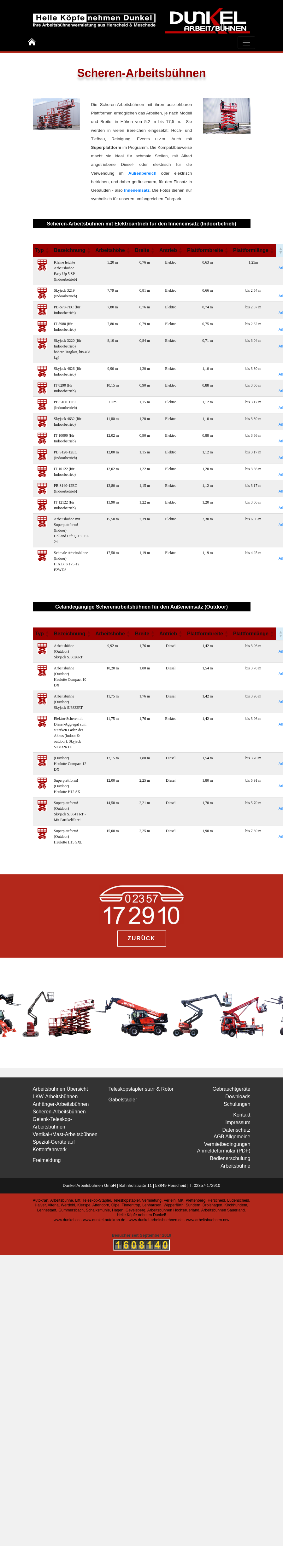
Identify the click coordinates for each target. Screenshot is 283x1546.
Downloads (237, 1096)
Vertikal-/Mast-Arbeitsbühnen (65, 1134)
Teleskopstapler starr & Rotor (141, 1089)
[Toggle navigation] (246, 42)
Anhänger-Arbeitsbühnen (61, 1104)
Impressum (237, 1122)
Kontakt (241, 1114)
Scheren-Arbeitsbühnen (59, 1111)
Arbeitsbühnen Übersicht (60, 1089)
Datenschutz (236, 1130)
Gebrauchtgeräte (231, 1089)
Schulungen (237, 1104)
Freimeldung (47, 1160)
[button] (47, 250)
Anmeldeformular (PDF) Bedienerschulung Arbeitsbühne (224, 1158)
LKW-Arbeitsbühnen (55, 1096)
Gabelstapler (123, 1099)
